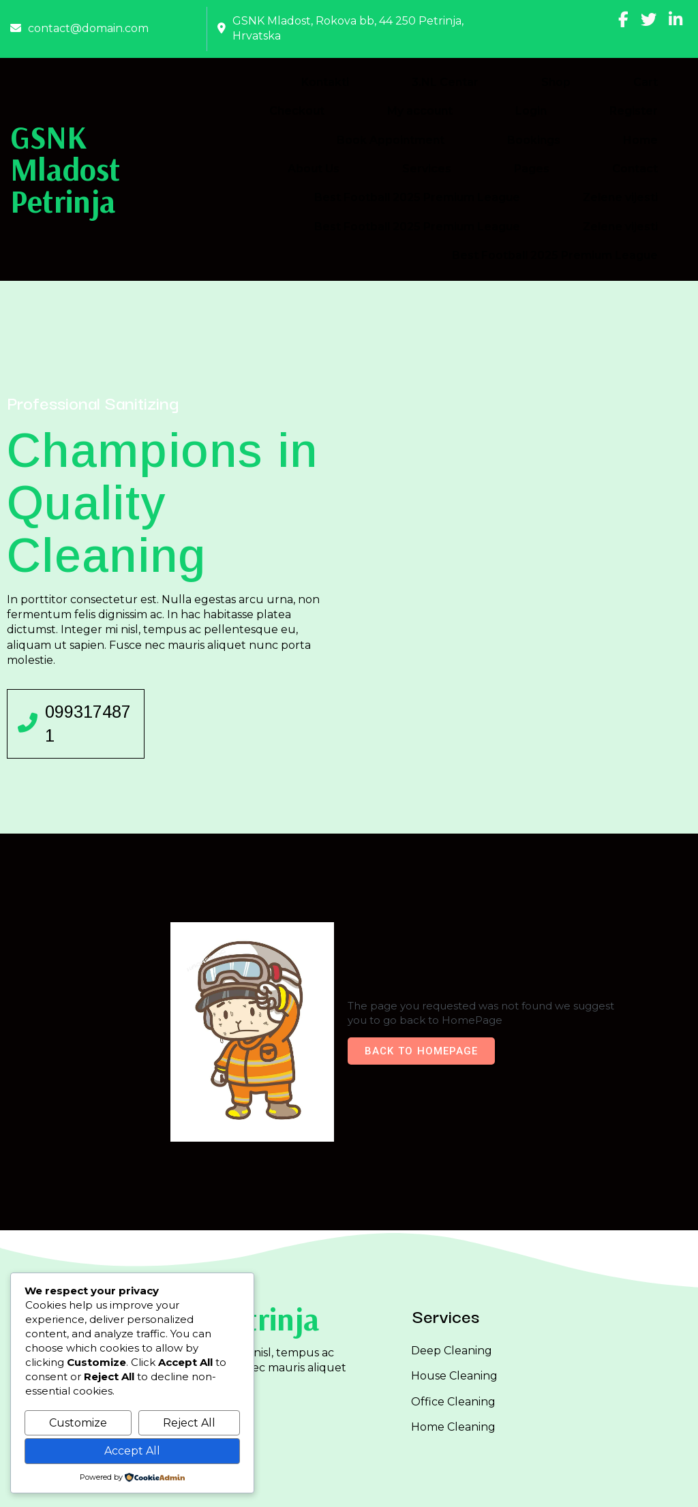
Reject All (189, 1422)
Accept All (132, 1450)
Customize (78, 1422)
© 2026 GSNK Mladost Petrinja (349, 1485)
